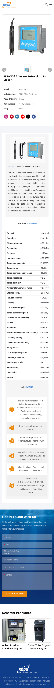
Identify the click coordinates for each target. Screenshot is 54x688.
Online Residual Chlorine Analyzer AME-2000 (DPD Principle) (12, 647)
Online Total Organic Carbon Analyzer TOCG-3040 (39, 647)
